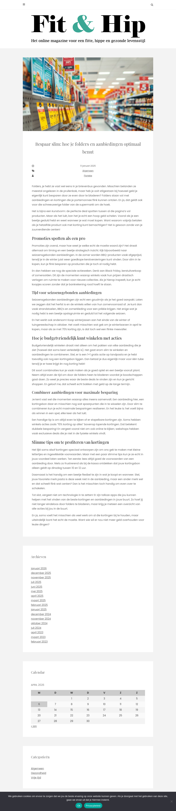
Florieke (88, 175)
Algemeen (88, 170)
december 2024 (41, 614)
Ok (78, 805)
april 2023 (37, 632)
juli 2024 (36, 628)
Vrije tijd (36, 777)
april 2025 (37, 596)
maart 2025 (38, 600)
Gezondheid (38, 773)
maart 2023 (38, 637)
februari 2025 (39, 605)
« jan (34, 726)
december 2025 (41, 573)
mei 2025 (37, 591)
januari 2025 (39, 609)
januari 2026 (39, 568)
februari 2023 (39, 641)
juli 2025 (36, 582)
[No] (171, 801)
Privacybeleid (93, 805)
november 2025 (41, 577)
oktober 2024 (39, 623)
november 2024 (41, 619)
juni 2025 (36, 587)
